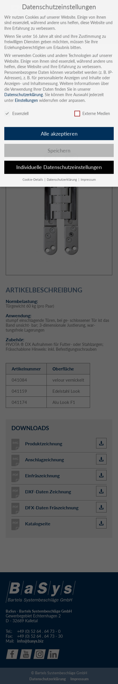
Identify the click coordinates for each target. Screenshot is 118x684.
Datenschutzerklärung (23, 88)
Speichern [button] (59, 144)
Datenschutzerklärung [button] (62, 173)
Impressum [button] (88, 173)
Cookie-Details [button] (33, 173)
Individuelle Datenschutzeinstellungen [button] (59, 161)
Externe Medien (92, 107)
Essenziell (16, 107)
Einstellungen (26, 93)
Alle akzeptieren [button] (59, 127)
